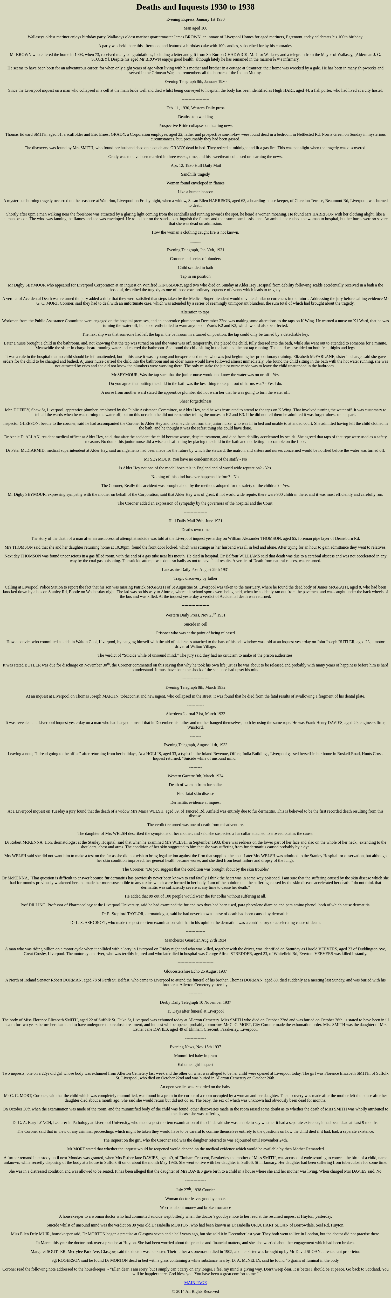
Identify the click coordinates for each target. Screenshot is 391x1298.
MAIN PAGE (195, 1282)
